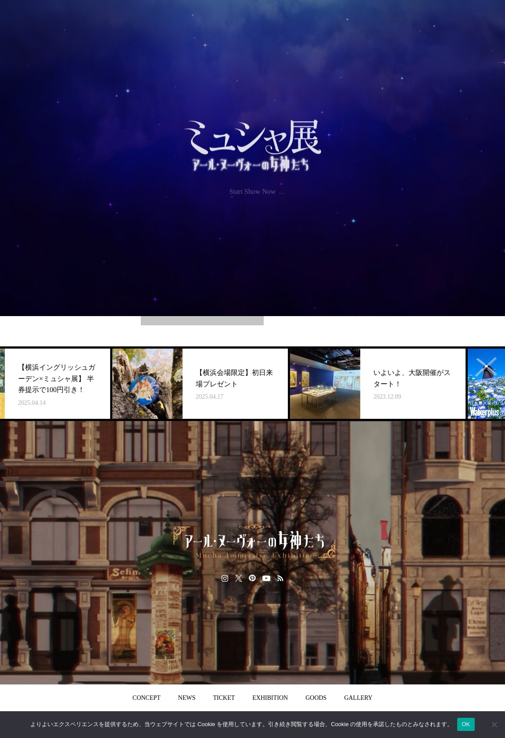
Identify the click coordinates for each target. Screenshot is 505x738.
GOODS (315, 698)
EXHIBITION (270, 698)
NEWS (187, 698)
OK (466, 724)
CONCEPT (147, 698)
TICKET (224, 698)
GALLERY (358, 698)
